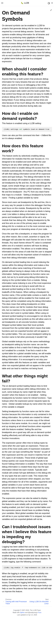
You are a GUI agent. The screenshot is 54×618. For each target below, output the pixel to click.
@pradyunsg (32, 612)
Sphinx (22, 612)
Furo (39, 612)
